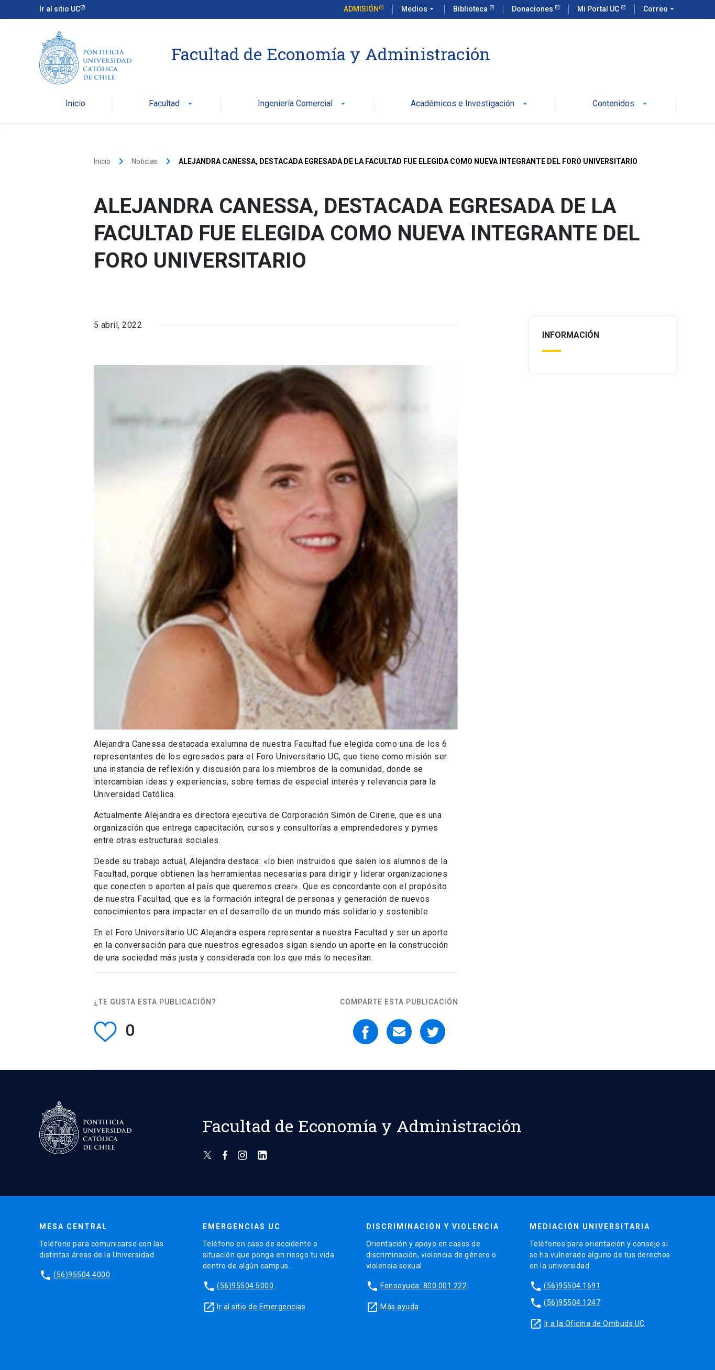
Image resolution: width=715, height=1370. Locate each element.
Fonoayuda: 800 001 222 (423, 1285)
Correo (659, 9)
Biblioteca (471, 9)
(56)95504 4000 (81, 1274)
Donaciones (533, 9)
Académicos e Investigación (470, 104)
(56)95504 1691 (572, 1285)
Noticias (144, 161)
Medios (418, 9)
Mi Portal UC (599, 9)
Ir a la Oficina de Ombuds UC (594, 1323)
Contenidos (620, 104)
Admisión (361, 9)
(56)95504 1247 (572, 1302)
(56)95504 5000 (245, 1285)
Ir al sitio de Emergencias (261, 1306)
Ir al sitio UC (59, 9)
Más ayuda (399, 1306)
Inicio (75, 104)
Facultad (171, 104)
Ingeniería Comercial (302, 104)
